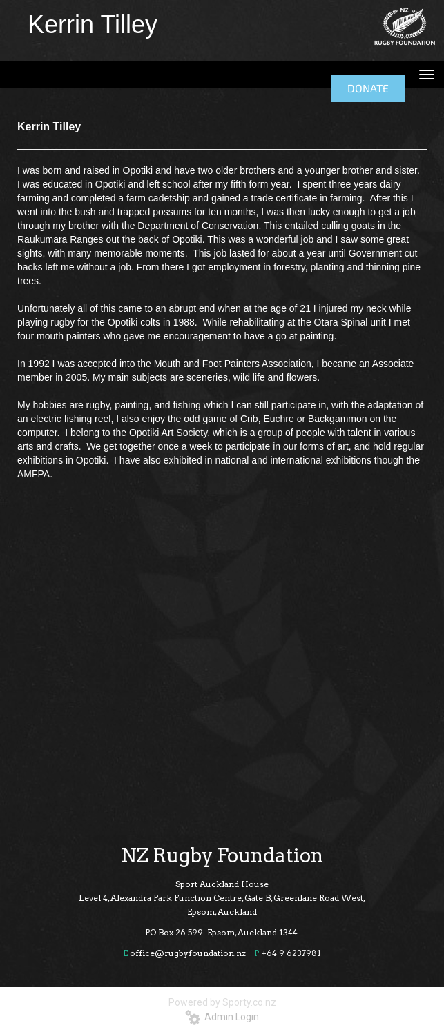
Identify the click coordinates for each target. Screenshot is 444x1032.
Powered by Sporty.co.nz (222, 1002)
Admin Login (222, 1016)
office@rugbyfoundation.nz (188, 953)
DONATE (368, 88)
